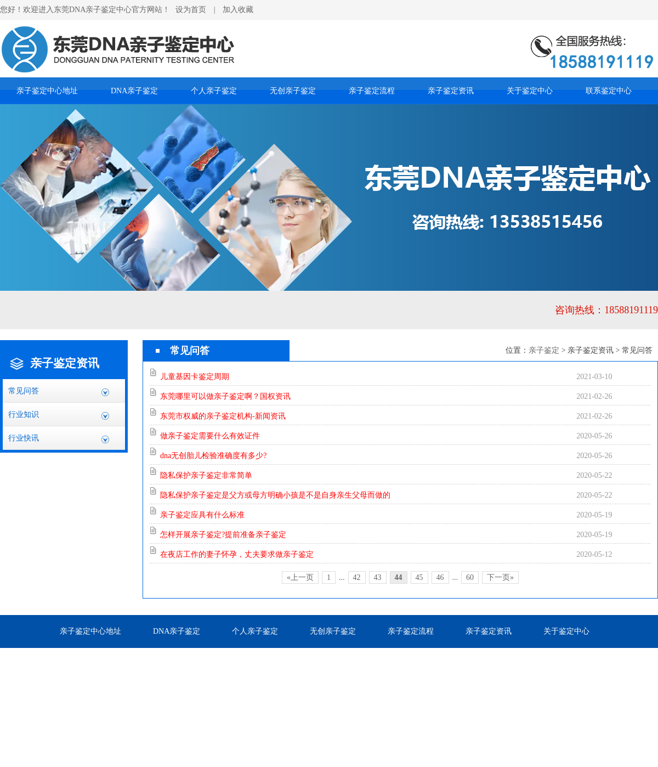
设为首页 (190, 9)
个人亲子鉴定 (214, 91)
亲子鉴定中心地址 (47, 91)
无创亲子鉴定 (293, 91)
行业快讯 (23, 438)
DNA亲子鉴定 (134, 91)
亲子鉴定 (544, 350)
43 (378, 577)
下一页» (500, 577)
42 (357, 577)
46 (440, 577)
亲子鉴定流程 (372, 91)
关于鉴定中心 (530, 91)
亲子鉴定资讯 (451, 91)
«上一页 (300, 577)
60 (470, 577)
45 (419, 577)
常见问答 (23, 391)
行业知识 (23, 414)
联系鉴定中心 (609, 91)
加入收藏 (238, 9)
